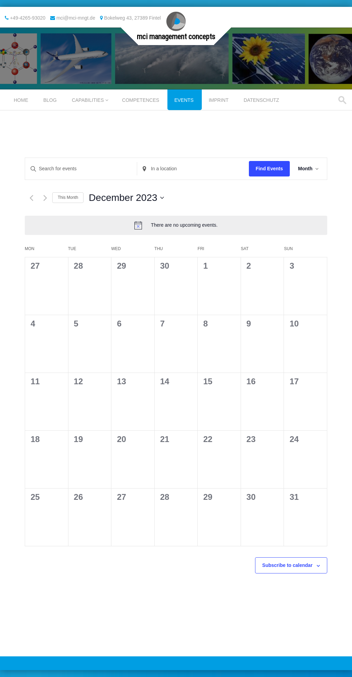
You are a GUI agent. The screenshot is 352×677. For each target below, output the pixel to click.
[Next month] (45, 198)
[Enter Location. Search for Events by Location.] (193, 169)
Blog (50, 100)
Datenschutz (261, 100)
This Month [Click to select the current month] (68, 197)
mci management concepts (176, 36)
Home (21, 100)
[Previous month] (31, 198)
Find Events (269, 168)
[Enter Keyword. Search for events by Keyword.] (81, 169)
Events (184, 100)
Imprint (219, 100)
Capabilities (88, 100)
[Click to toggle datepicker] (126, 198)
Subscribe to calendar (287, 565)
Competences (140, 100)
